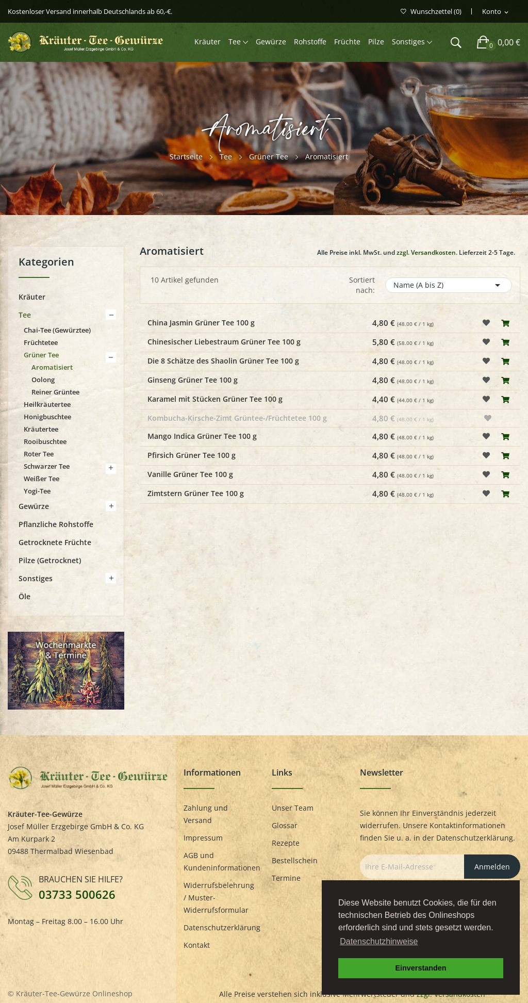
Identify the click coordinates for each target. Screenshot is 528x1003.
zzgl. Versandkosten (426, 252)
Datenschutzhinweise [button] (379, 941)
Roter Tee (39, 453)
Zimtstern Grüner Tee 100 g (195, 493)
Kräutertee (41, 429)
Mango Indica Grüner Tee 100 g (202, 436)
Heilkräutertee (47, 404)
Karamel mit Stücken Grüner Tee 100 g (215, 399)
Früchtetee (41, 342)
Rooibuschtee (45, 441)
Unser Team (293, 808)
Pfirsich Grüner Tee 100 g (191, 455)
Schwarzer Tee (47, 466)
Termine (286, 878)
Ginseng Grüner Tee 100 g (192, 380)
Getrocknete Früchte (55, 542)
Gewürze (34, 506)
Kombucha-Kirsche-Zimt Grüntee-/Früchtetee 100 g (237, 418)
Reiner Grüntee (55, 392)
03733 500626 (77, 894)
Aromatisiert (52, 367)
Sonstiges (36, 578)
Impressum (203, 838)
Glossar (285, 825)
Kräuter (32, 297)
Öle (24, 596)
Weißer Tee (41, 478)
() (431, 11)
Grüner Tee (41, 354)
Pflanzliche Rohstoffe (56, 524)
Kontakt (197, 945)
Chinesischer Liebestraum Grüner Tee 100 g (224, 342)
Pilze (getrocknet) (50, 560)
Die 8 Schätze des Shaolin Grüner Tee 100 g (223, 361)
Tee (25, 315)
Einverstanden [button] (420, 968)
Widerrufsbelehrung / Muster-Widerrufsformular (219, 897)
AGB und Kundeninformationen (220, 861)
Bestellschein (295, 860)
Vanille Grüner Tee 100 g (190, 474)
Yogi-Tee (37, 491)
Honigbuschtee (47, 416)
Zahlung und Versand (206, 814)
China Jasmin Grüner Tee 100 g (201, 322)
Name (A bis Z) (448, 285)
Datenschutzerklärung (220, 927)
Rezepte (286, 843)
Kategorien (46, 263)
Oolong (43, 379)
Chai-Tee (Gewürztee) (57, 330)
